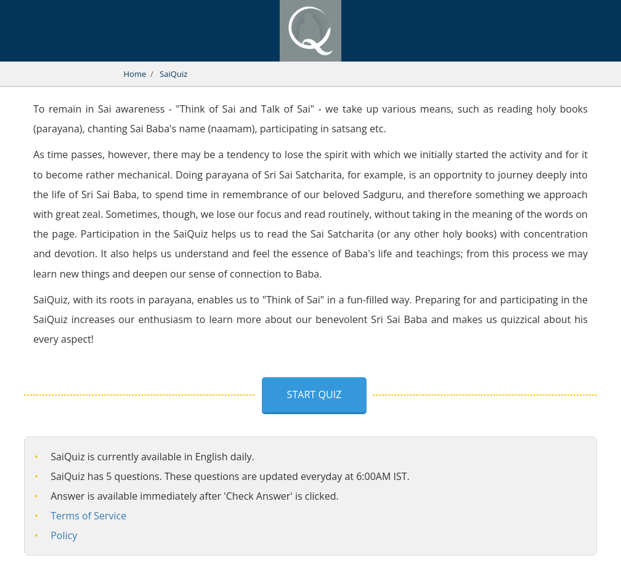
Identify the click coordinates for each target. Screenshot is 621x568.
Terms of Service (88, 515)
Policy (64, 535)
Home (135, 73)
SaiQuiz (173, 73)
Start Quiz (314, 394)
